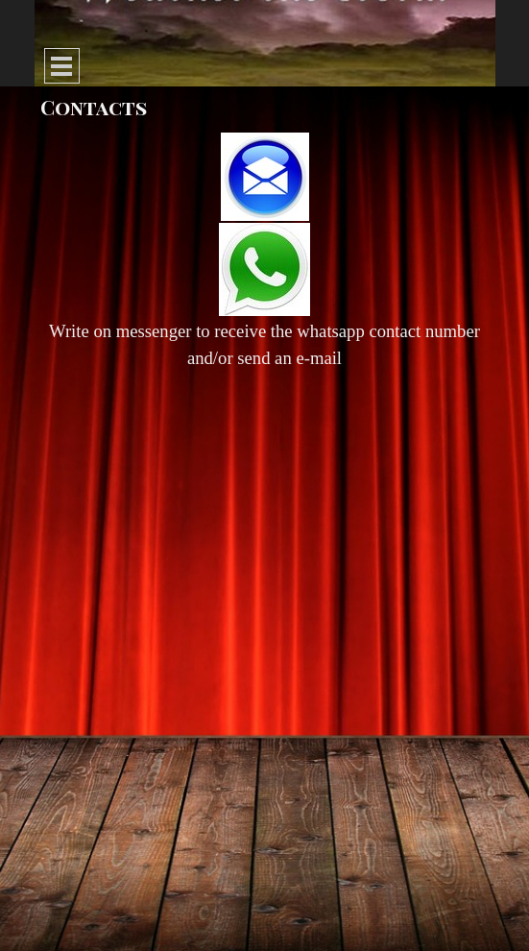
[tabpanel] (265, 252)
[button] (265, 178)
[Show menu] (62, 66)
